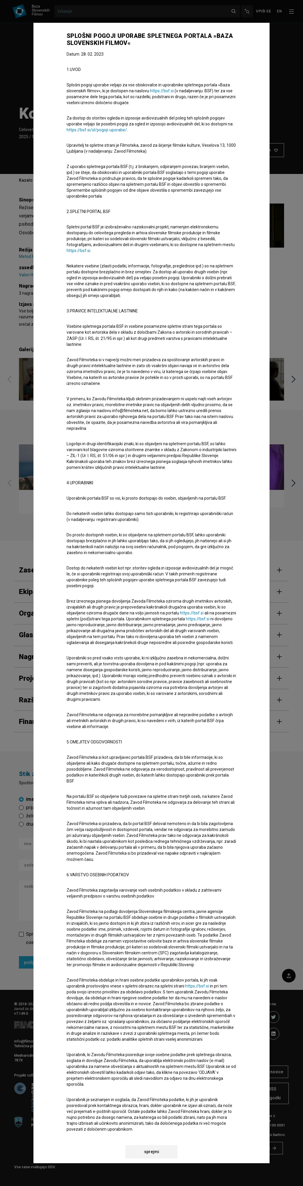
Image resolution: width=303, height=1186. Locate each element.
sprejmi (151, 1151)
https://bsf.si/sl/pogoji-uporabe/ (97, 130)
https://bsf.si (162, 90)
